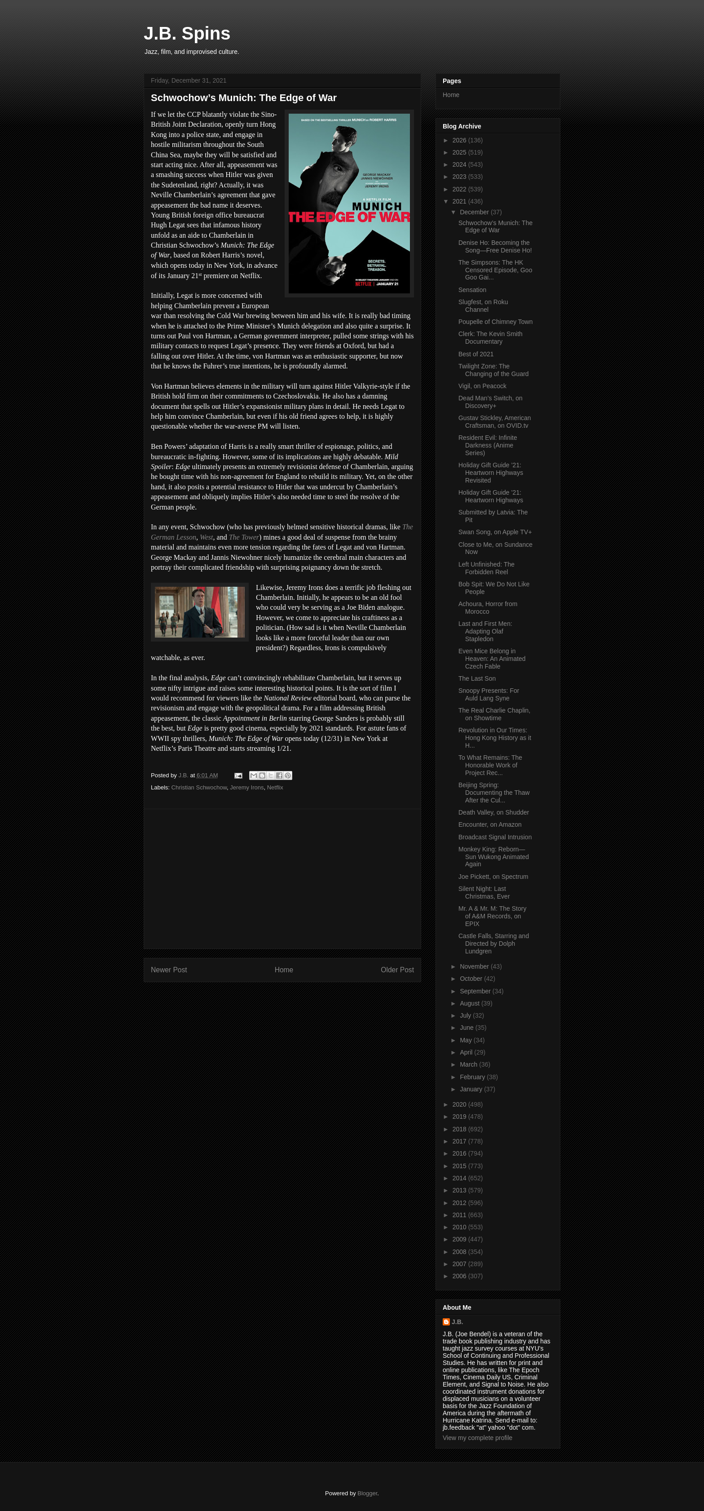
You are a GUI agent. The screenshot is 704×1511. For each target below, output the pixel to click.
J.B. (457, 1321)
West (206, 537)
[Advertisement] (282, 879)
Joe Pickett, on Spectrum (493, 876)
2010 (460, 1227)
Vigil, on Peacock (482, 386)
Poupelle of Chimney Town (495, 321)
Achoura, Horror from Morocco (487, 607)
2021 (460, 201)
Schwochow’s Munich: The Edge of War (495, 226)
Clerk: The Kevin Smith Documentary (490, 337)
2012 (460, 1202)
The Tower (244, 537)
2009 (460, 1239)
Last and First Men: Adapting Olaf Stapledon (485, 631)
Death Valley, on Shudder (493, 812)
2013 (460, 1190)
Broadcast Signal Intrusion (495, 837)
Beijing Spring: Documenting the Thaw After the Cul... (494, 792)
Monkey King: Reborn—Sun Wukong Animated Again (493, 857)
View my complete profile (477, 1437)
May (466, 1040)
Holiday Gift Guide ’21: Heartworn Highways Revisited (490, 472)
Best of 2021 (476, 354)
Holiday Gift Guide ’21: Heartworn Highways (490, 496)
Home (284, 970)
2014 (460, 1178)
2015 (460, 1166)
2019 (460, 1116)
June (467, 1027)
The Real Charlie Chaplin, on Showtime (494, 714)
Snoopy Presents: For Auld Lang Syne (488, 694)
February (473, 1077)
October (472, 978)
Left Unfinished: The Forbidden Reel (486, 568)
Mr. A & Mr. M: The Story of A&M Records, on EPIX (492, 916)
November (475, 966)
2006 (460, 1276)
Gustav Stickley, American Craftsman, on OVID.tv (494, 421)
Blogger (367, 1493)
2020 (460, 1104)
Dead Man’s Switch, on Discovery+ (490, 401)
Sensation (472, 289)
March (469, 1064)
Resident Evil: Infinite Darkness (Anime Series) (487, 445)
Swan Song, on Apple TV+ (495, 532)
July (466, 1015)
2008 (460, 1251)
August (470, 1003)
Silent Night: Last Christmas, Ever (484, 892)
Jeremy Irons (247, 787)
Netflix (275, 787)
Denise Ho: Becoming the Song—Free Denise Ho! (495, 246)
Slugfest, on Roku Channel (483, 305)
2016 (460, 1153)
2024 (460, 164)
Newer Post (169, 970)
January (472, 1089)
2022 (460, 189)
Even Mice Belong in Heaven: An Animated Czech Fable (492, 658)
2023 (460, 176)
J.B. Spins (187, 33)
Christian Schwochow (199, 787)
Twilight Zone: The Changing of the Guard (493, 370)
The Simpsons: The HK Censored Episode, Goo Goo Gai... (495, 270)
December (475, 212)
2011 (460, 1215)
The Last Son (477, 678)
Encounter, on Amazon (490, 824)
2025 (460, 152)
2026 (460, 140)
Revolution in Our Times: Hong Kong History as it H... (494, 738)
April (467, 1052)
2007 (460, 1263)
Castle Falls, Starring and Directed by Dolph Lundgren (493, 943)
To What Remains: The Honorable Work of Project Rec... (490, 765)
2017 (460, 1141)
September (476, 991)
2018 (460, 1129)
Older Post (397, 970)
